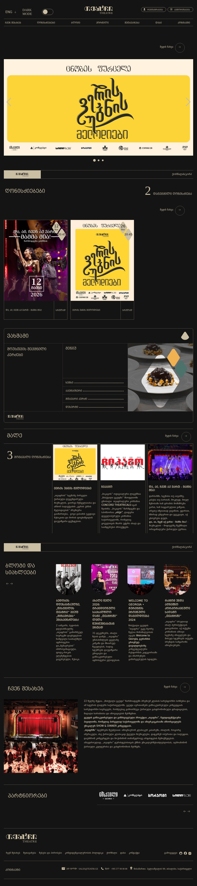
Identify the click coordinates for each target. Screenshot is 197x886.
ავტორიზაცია (180, 9)
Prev (9, 102)
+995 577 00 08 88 (119, 869)
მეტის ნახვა (170, 47)
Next (188, 102)
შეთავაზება (29, 853)
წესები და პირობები (50, 853)
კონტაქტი (134, 853)
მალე (14, 435)
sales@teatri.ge (88, 869)
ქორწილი (112, 853)
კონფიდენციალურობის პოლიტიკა (84, 853)
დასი (123, 853)
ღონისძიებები (25, 191)
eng (10, 12)
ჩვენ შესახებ (13, 853)
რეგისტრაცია (153, 9)
